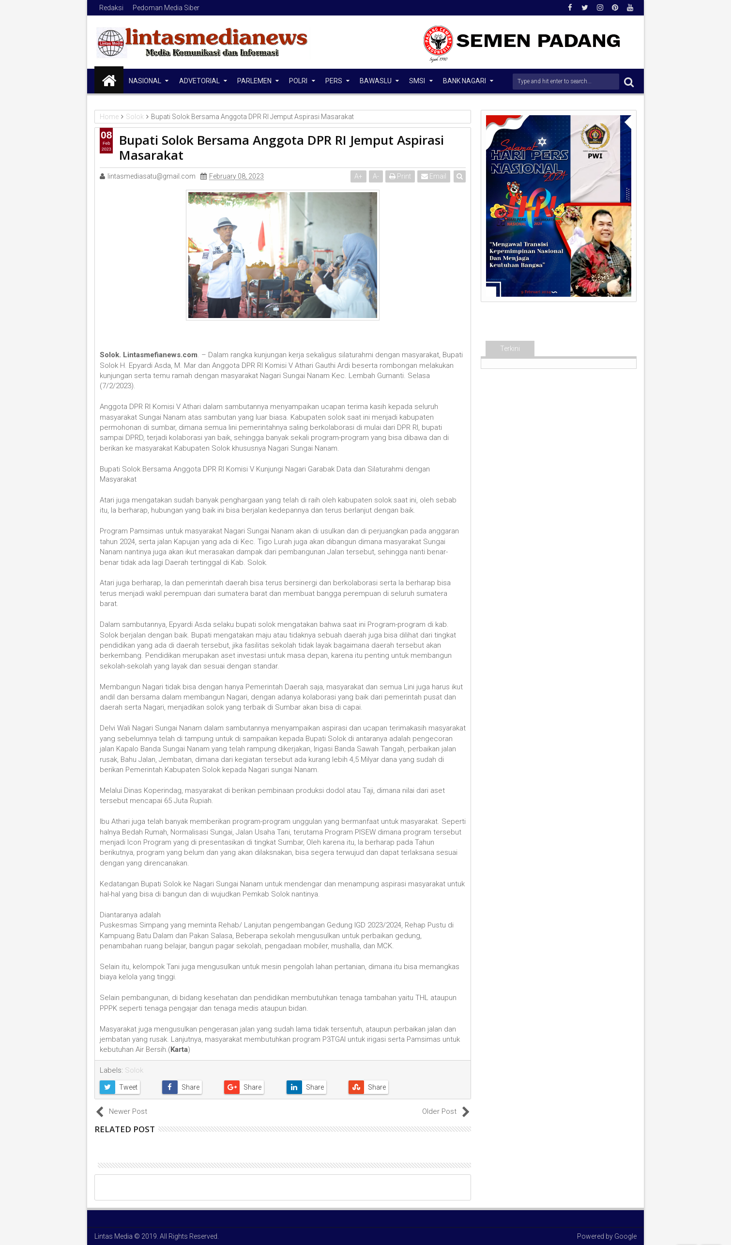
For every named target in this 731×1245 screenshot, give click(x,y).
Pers (333, 81)
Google (625, 1236)
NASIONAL (145, 81)
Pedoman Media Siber (166, 8)
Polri (298, 81)
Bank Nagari (464, 81)
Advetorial (199, 81)
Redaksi (111, 8)
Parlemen (254, 81)
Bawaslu (376, 81)
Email (433, 176)
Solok (134, 1070)
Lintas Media (113, 1236)
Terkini (510, 348)
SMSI (417, 81)
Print (400, 176)
